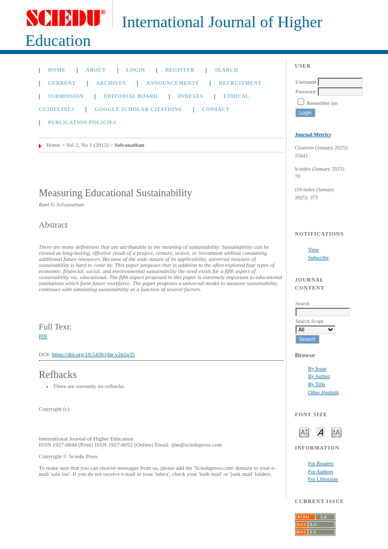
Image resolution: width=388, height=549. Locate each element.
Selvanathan (129, 145)
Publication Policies (82, 122)
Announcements (172, 83)
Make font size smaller (304, 431)
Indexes (190, 96)
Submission (65, 96)
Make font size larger (336, 431)
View (313, 249)
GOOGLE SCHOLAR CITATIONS (137, 109)
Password (306, 91)
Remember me (322, 103)
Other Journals (323, 392)
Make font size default (320, 431)
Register (180, 70)
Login (135, 70)
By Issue (317, 368)
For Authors (320, 471)
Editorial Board (131, 96)
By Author (319, 376)
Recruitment (240, 83)
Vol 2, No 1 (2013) (87, 145)
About (96, 70)
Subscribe (318, 257)
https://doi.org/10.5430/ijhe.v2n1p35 (93, 354)
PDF (43, 336)
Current (62, 83)
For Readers (321, 463)
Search (226, 70)
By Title (316, 384)
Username (306, 82)
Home (57, 70)
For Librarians (323, 479)
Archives (111, 83)
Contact (216, 109)
